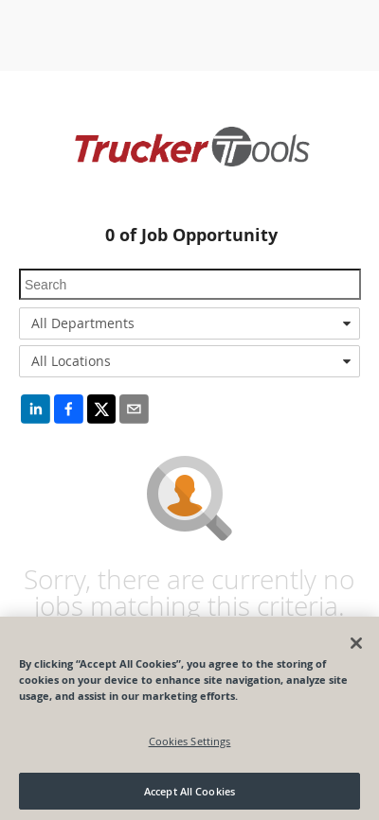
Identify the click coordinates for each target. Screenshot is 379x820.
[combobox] (189, 323)
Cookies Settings (190, 747)
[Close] (356, 649)
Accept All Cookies (189, 797)
